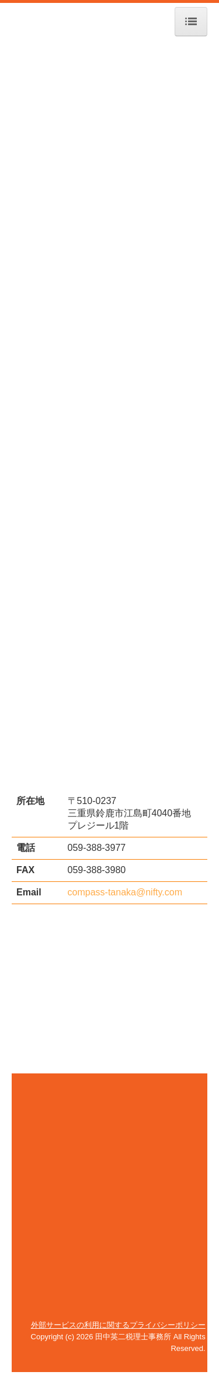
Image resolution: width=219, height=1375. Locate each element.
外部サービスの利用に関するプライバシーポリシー (118, 1325)
